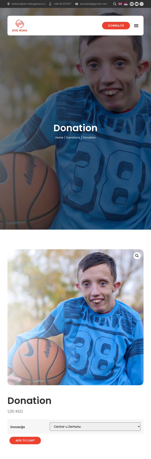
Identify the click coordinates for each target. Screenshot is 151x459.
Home (59, 137)
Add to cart (25, 440)
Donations (73, 137)
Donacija (17, 427)
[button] (136, 25)
